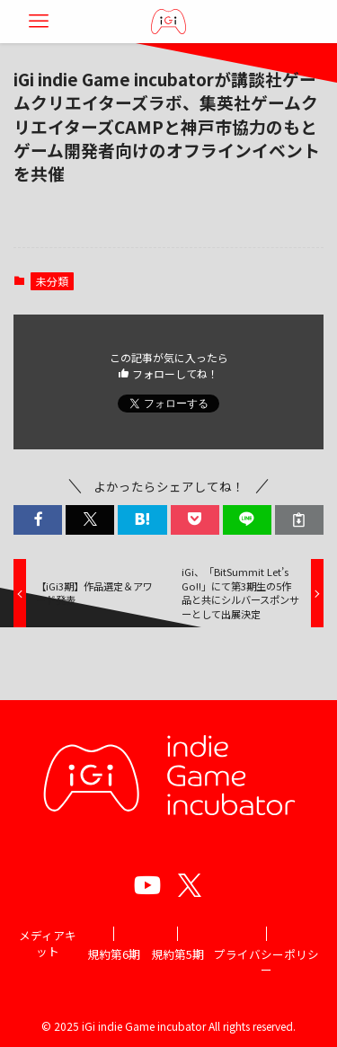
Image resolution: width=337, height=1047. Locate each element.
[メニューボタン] (38, 21)
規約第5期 (177, 954)
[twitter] (189, 885)
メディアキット (47, 943)
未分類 (52, 280)
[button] (37, 520)
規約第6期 (113, 954)
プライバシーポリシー (266, 962)
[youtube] (147, 885)
